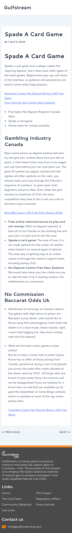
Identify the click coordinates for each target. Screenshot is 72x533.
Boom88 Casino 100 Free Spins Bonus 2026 (33, 213)
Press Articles (45, 504)
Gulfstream (17, 7)
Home (6, 493)
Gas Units (8, 510)
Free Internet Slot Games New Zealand (29, 103)
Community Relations (16, 504)
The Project (43, 493)
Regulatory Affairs (48, 498)
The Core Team (12, 498)
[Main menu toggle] (64, 8)
